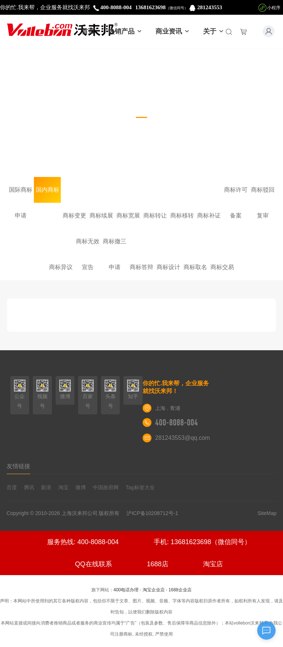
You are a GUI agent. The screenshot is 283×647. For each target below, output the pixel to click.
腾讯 (29, 487)
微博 (81, 487)
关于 (213, 31)
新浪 (46, 487)
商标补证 (209, 215)
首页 (88, 31)
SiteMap (267, 513)
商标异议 (61, 267)
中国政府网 (106, 487)
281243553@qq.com (182, 438)
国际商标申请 (20, 195)
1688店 (157, 564)
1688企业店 (180, 589)
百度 (12, 487)
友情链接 (18, 466)
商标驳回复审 (263, 195)
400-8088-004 (176, 422)
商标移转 (182, 215)
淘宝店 (213, 564)
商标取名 (195, 267)
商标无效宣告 (87, 246)
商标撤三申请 (114, 246)
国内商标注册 (47, 195)
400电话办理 (126, 589)
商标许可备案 (236, 195)
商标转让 (155, 215)
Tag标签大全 (140, 487)
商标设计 (168, 267)
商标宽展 (128, 215)
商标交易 (222, 267)
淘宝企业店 (154, 589)
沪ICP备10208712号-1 (155, 513)
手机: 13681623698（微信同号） (202, 542)
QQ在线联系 (93, 564)
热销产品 (125, 31)
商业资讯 (173, 31)
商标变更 (74, 215)
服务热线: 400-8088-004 (83, 542)
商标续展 (101, 215)
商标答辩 (141, 267)
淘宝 (63, 487)
